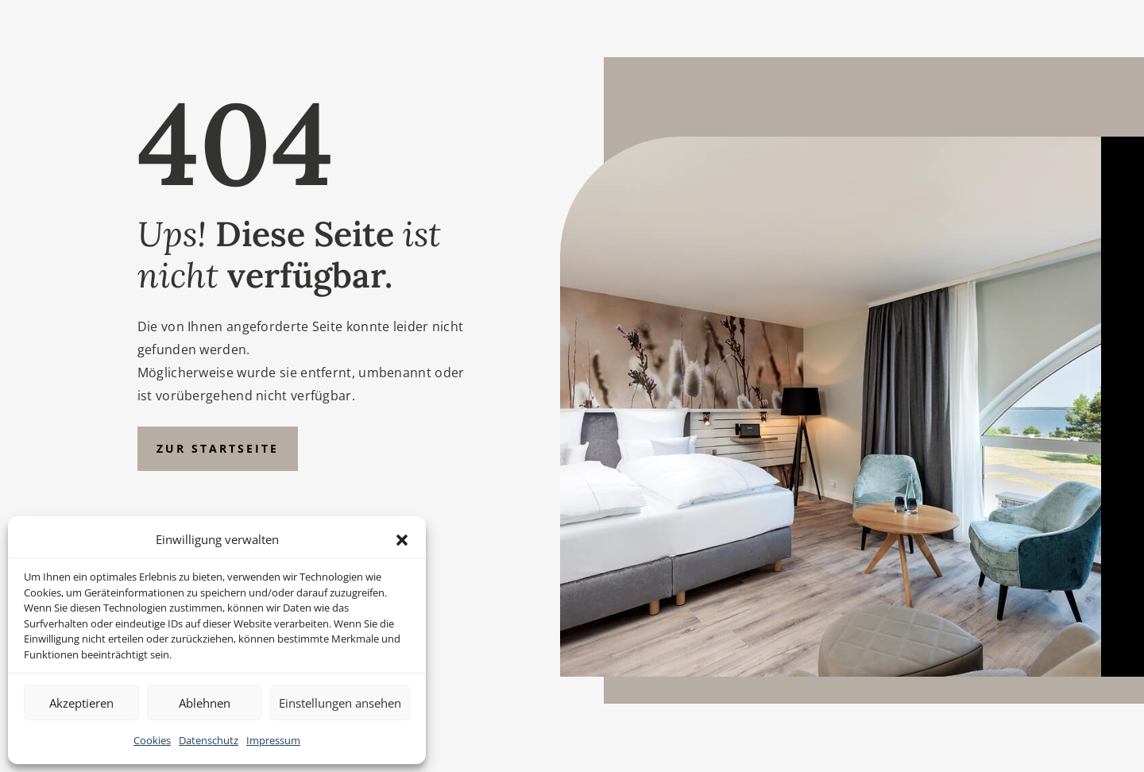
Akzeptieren (81, 703)
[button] (402, 540)
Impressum (273, 740)
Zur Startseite (218, 448)
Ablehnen (204, 703)
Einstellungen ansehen (340, 703)
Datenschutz (208, 740)
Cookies (152, 740)
